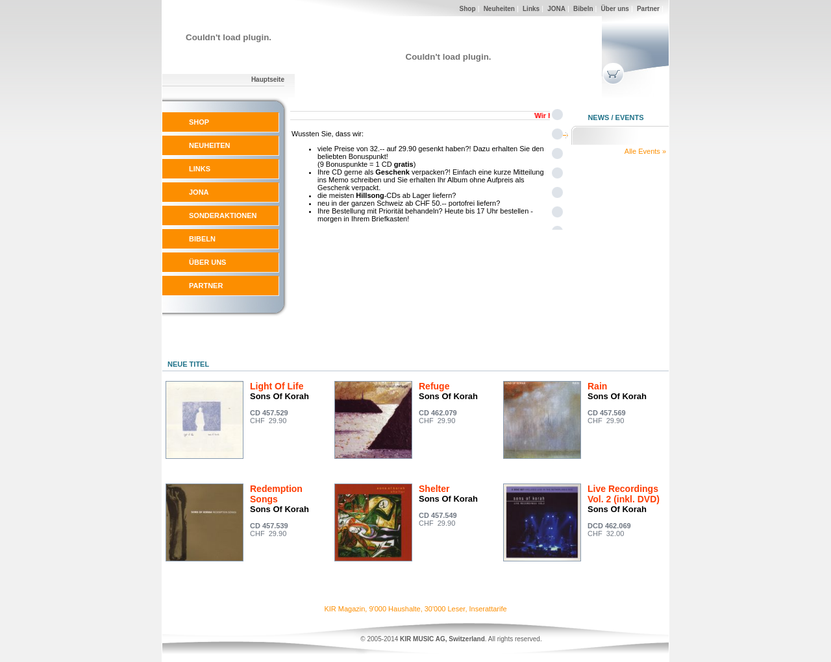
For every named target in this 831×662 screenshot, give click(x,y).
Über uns (615, 8)
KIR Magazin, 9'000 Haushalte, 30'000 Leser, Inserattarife (415, 609)
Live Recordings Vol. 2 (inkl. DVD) (624, 494)
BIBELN (202, 239)
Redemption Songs (276, 494)
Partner (648, 8)
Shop (468, 8)
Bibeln (583, 8)
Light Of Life (276, 386)
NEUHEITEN (209, 145)
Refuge (434, 386)
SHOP (199, 122)
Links (531, 8)
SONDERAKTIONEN (223, 215)
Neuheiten (499, 8)
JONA (556, 8)
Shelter (434, 489)
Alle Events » (645, 151)
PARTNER (206, 285)
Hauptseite (267, 79)
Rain (597, 386)
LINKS (199, 169)
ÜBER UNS (207, 262)
